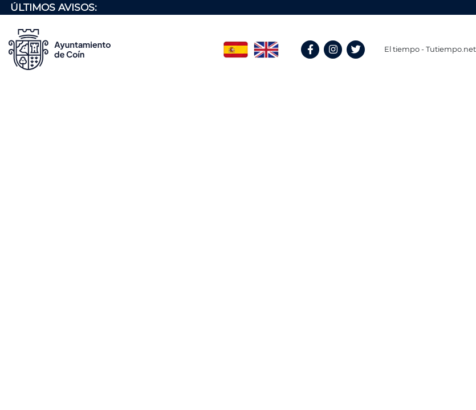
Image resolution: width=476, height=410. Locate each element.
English (266, 45)
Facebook (315, 61)
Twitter (357, 61)
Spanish (235, 45)
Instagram (338, 61)
